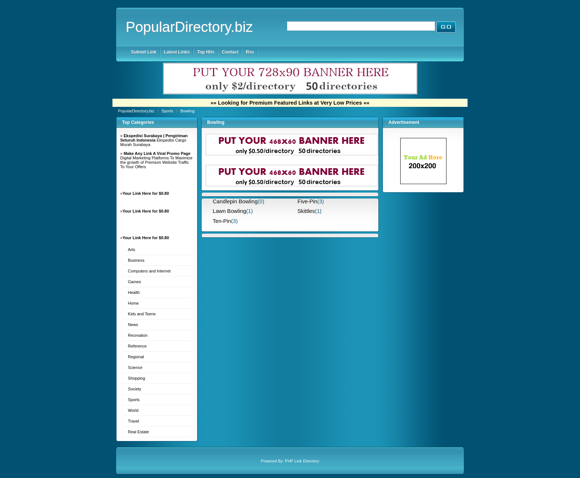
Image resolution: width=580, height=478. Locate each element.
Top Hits (206, 52)
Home (133, 303)
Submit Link (143, 52)
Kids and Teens (142, 314)
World (133, 410)
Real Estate (138, 432)
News (133, 324)
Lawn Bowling (229, 211)
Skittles (306, 211)
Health (134, 292)
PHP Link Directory (302, 461)
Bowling (187, 111)
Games (134, 281)
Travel (133, 421)
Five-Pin (307, 201)
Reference (137, 346)
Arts (131, 249)
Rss (250, 52)
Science (135, 367)
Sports (167, 111)
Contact (230, 52)
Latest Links (177, 52)
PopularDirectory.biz (189, 27)
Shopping (136, 378)
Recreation (138, 335)
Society (134, 389)
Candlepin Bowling (235, 201)
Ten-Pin (222, 221)
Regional (136, 357)
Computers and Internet (149, 271)
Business (136, 260)
